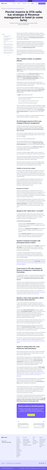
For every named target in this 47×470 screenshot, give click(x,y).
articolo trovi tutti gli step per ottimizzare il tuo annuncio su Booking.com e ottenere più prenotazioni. (31, 374)
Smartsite (18, 452)
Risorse (32, 3)
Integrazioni (24, 3)
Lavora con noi (41, 445)
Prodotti (14, 3)
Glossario (34, 443)
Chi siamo (41, 443)
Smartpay (18, 446)
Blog (33, 439)
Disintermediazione (26, 440)
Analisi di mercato (26, 439)
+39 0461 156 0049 (6, 442)
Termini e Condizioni (42, 468)
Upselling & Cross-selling (27, 445)
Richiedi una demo (42, 439)
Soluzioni (19, 3)
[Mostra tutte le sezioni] (8, 55)
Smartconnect (18, 442)
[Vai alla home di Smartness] (4, 3)
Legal (37, 468)
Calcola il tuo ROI (42, 440)
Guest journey (25, 443)
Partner (40, 446)
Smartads (18, 439)
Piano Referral (41, 442)
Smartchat (18, 440)
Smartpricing (18, 449)
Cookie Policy (27, 468)
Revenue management (27, 442)
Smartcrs (17, 443)
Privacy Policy (22, 468)
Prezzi (29, 3)
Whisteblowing (33, 468)
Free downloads (35, 442)
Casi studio (34, 440)
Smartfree (18, 445)
